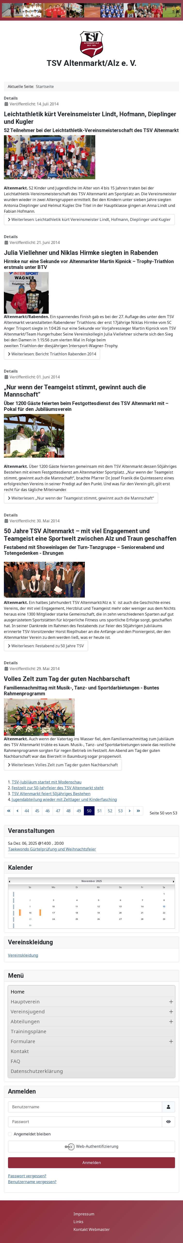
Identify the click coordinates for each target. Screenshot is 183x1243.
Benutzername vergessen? (32, 1181)
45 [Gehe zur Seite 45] (37, 810)
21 (142, 912)
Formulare (23, 1041)
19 (98, 912)
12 (98, 906)
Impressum (83, 1214)
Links (78, 1221)
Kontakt (20, 1051)
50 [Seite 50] (89, 810)
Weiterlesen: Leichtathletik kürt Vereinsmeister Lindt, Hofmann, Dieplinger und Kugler (89, 219)
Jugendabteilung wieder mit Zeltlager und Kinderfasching (64, 799)
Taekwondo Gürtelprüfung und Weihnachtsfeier (52, 849)
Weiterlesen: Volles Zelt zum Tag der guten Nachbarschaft (63, 764)
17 (53, 912)
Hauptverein (25, 1001)
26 (98, 919)
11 (76, 906)
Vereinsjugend (28, 1011)
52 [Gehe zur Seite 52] (110, 810)
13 (120, 906)
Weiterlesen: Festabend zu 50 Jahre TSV (46, 646)
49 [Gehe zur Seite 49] (79, 810)
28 (142, 919)
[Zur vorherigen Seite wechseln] (17, 810)
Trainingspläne (28, 1031)
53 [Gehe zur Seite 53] (120, 810)
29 (164, 919)
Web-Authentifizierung (91, 1147)
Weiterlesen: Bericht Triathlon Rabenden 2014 (52, 354)
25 (76, 919)
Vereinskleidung (23, 955)
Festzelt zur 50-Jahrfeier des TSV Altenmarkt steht (57, 787)
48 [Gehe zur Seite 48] (68, 810)
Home (17, 991)
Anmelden (91, 1162)
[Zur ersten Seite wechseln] (9, 810)
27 (120, 919)
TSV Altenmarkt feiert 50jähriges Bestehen (51, 793)
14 (142, 906)
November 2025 (91, 881)
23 (30, 919)
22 (164, 912)
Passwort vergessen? (27, 1176)
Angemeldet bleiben (32, 1134)
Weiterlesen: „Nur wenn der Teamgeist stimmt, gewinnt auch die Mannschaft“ (81, 498)
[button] (171, 1002)
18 (76, 912)
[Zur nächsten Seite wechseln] (130, 810)
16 (30, 912)
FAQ (15, 1061)
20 (120, 912)
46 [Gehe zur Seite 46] (47, 810)
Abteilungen (25, 1021)
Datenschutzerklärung (37, 1071)
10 (53, 906)
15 (164, 906)
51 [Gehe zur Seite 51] (99, 810)
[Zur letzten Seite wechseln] (138, 810)
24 (53, 919)
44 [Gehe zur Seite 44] (26, 810)
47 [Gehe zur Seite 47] (58, 810)
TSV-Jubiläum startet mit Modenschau (46, 782)
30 (30, 925)
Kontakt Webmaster (91, 1229)
